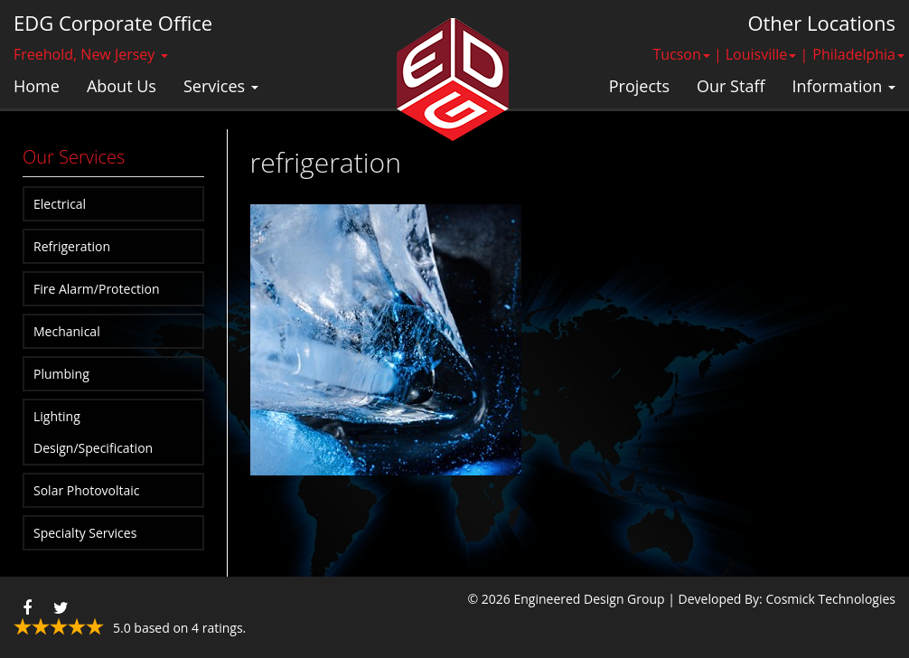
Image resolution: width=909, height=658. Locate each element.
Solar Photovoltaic (86, 490)
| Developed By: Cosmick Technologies (781, 598)
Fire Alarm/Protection (96, 288)
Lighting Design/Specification (93, 432)
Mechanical (66, 331)
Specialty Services (84, 532)
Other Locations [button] (821, 22)
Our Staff (730, 86)
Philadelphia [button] (858, 54)
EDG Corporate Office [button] (113, 22)
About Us (121, 86)
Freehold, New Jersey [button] (91, 54)
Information (843, 86)
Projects (639, 86)
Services (220, 86)
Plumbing (61, 373)
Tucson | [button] (686, 54)
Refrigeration (71, 246)
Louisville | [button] (767, 54)
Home (37, 86)
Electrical (59, 203)
